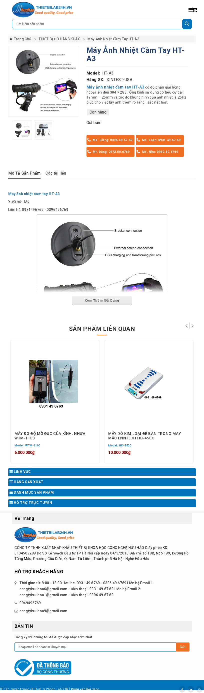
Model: (93, 73)
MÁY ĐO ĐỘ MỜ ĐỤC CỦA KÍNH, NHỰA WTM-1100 (50, 435)
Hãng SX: (95, 79)
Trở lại (186, 325)
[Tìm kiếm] (187, 24)
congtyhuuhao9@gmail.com (44, 611)
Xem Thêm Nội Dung (102, 300)
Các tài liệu (56, 173)
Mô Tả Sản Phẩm (24, 173)
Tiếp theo (193, 325)
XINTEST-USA (119, 79)
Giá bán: (93, 122)
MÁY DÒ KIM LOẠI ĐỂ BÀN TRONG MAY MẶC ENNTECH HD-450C (144, 435)
